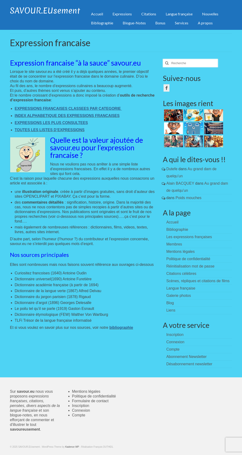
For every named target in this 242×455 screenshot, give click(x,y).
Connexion (81, 410)
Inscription (80, 406)
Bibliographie (177, 230)
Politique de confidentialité (188, 259)
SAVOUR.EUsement (45, 10)
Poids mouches (188, 198)
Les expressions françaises (189, 237)
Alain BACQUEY (180, 183)
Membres (174, 244)
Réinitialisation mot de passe (190, 266)
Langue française (180, 288)
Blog (170, 303)
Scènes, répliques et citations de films (198, 281)
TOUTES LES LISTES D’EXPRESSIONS (50, 130)
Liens (170, 310)
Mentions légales (180, 252)
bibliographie (121, 328)
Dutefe (171, 169)
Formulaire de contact (90, 401)
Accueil (172, 222)
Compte (78, 415)
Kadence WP (72, 447)
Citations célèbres (181, 274)
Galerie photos (178, 296)
